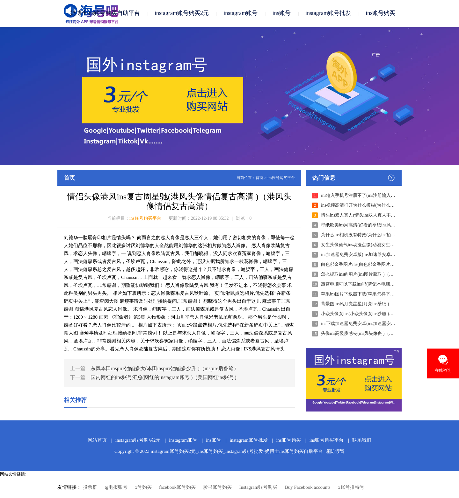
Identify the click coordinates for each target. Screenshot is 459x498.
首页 (259, 178)
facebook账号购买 (177, 487)
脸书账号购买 (217, 487)
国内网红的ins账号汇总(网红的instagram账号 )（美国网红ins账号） (165, 377)
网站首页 (97, 440)
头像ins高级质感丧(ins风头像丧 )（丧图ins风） (366, 333)
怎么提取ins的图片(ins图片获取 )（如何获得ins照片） (373, 274)
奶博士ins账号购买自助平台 (105, 13)
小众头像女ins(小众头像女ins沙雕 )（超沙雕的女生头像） (377, 314)
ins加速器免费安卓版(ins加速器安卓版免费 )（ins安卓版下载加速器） (389, 254)
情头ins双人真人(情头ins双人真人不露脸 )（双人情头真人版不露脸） (388, 215)
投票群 (90, 487)
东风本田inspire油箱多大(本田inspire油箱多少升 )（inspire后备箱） (165, 368)
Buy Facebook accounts (308, 487)
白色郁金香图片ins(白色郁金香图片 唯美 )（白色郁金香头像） (382, 264)
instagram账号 (240, 13)
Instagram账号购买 (258, 487)
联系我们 (361, 440)
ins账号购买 (380, 13)
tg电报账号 (116, 487)
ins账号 (282, 13)
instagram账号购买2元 (182, 13)
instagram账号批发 (328, 13)
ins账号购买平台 (281, 178)
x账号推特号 (351, 487)
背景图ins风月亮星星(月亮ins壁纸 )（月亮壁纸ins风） (373, 304)
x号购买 (143, 487)
